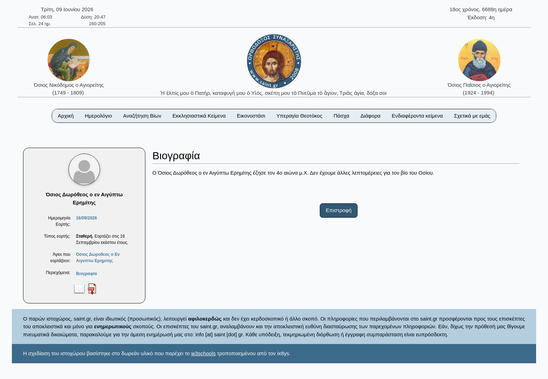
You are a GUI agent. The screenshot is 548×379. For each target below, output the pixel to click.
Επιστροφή (339, 210)
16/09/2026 (86, 218)
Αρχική (66, 116)
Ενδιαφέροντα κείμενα (417, 116)
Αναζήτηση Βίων (142, 116)
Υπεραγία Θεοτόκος (299, 116)
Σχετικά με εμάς (472, 116)
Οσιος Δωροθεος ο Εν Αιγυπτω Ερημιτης (98, 257)
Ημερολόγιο (98, 116)
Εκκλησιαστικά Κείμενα (198, 116)
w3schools (203, 353)
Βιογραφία (86, 273)
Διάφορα (370, 116)
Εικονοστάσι (251, 116)
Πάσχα (341, 116)
